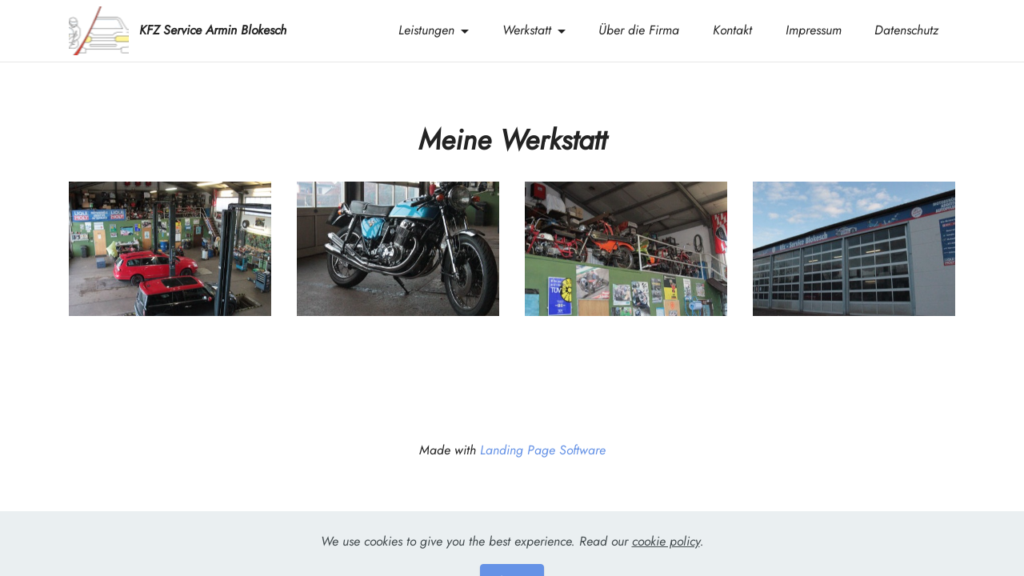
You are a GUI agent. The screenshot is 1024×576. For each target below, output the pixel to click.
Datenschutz (906, 30)
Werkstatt (526, 30)
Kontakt (732, 30)
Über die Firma (638, 30)
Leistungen (426, 30)
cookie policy (666, 553)
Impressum (814, 30)
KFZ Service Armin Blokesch (212, 30)
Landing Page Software (543, 450)
